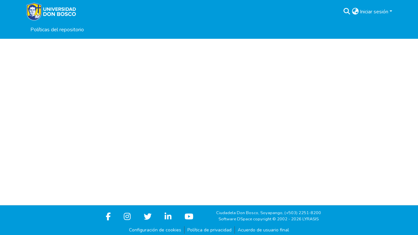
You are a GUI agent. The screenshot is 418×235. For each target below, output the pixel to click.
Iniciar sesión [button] (375, 11)
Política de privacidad (209, 230)
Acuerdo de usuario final (263, 230)
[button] (347, 12)
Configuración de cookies (155, 230)
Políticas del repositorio (57, 29)
